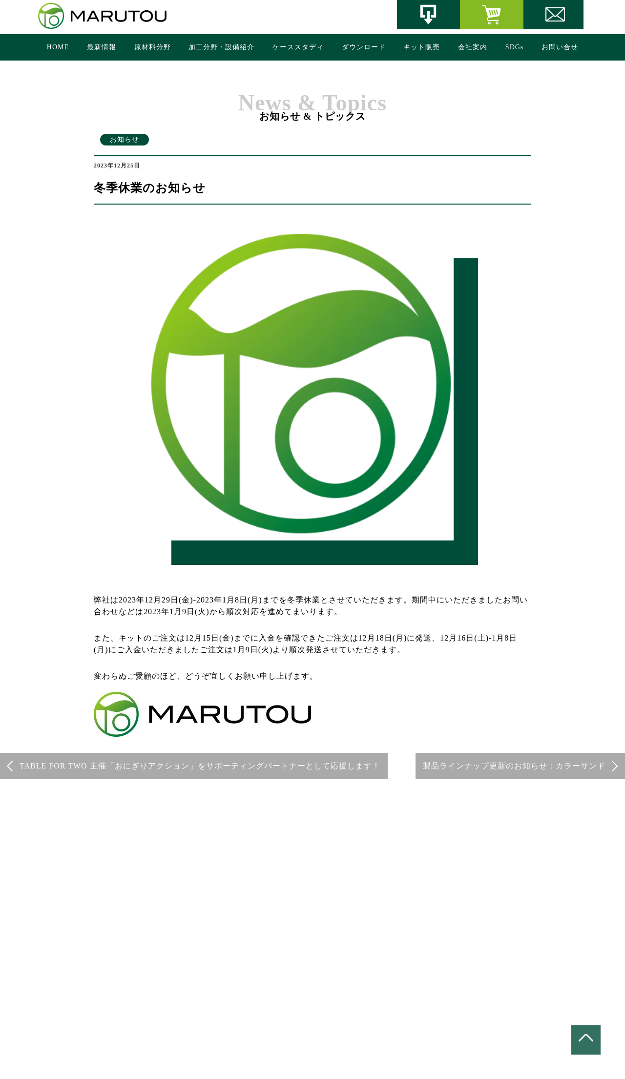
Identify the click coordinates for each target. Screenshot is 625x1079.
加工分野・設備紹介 (221, 47)
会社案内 (472, 47)
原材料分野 (152, 47)
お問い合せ (560, 47)
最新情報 (101, 47)
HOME (58, 47)
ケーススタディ (298, 47)
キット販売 (421, 47)
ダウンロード (364, 47)
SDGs (514, 47)
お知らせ (124, 139)
